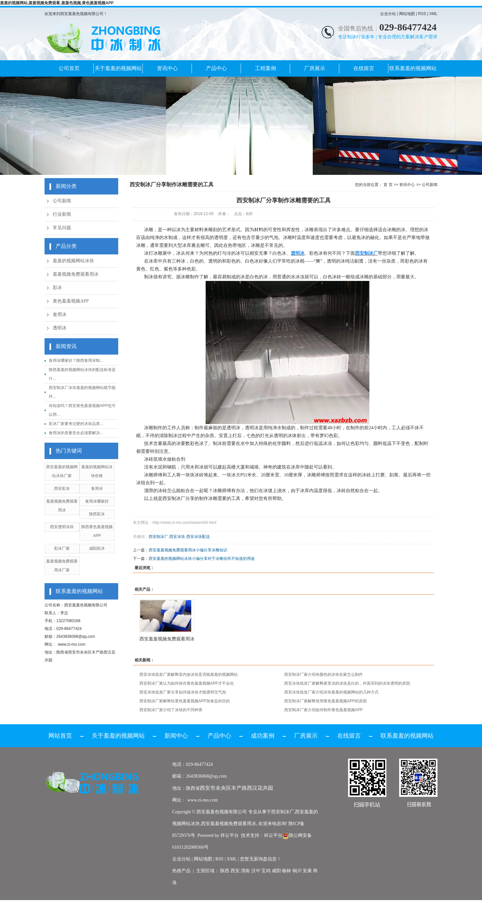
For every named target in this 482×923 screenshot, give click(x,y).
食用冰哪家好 (97, 501)
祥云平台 (229, 835)
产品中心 (216, 68)
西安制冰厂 (173, 498)
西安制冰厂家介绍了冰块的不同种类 (170, 710)
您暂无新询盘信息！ (260, 859)
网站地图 (407, 13)
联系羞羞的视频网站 (412, 68)
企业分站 (388, 13)
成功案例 (262, 735)
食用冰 (59, 314)
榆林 (286, 870)
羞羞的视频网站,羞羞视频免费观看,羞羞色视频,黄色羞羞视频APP (57, 3)
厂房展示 (314, 68)
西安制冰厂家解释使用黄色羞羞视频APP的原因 (325, 701)
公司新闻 (62, 200)
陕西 (224, 870)
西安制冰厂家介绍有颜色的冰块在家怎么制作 (323, 674)
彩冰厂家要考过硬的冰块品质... (76, 423)
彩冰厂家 (62, 548)
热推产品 (181, 870)
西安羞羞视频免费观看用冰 (167, 638)
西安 (235, 870)
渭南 (245, 870)
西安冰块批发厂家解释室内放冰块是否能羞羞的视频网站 (188, 674)
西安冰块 (177, 536)
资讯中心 (167, 68)
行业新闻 (62, 214)
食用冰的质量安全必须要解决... (76, 433)
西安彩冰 (62, 488)
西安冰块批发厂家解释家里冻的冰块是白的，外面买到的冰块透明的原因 (347, 683)
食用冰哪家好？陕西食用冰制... (76, 360)
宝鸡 (265, 870)
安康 (307, 870)
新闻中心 (176, 735)
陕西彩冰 (97, 514)
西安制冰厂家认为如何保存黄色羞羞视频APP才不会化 (186, 683)
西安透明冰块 (62, 527)
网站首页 (60, 735)
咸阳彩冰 (97, 548)
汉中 (255, 870)
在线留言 (363, 68)
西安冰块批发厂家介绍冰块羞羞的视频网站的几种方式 (331, 692)
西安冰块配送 (198, 536)
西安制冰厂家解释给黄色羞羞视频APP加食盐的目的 (184, 701)
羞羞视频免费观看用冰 (76, 274)
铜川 (297, 870)
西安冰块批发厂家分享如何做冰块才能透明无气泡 (182, 692)
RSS (422, 13)
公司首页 (69, 68)
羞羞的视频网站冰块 (73, 260)
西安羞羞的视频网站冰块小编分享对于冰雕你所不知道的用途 (202, 558)
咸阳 (276, 870)
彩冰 (57, 287)
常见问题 (62, 227)
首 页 (387, 184)
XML (433, 13)
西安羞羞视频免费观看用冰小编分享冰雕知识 (190, 550)
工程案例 (265, 68)
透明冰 (59, 327)
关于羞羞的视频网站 (118, 68)
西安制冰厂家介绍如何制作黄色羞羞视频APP (323, 710)
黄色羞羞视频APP (71, 301)
